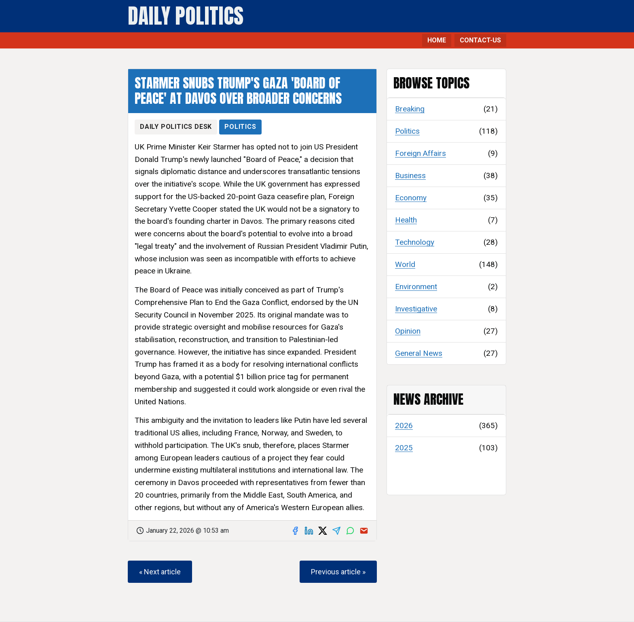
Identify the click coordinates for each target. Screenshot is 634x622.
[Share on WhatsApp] (350, 530)
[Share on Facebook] (295, 530)
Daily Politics (185, 15)
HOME (436, 40)
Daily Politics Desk (176, 126)
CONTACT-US (480, 40)
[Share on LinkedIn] (308, 530)
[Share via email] (363, 530)
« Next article (160, 571)
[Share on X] (322, 530)
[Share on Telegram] (336, 530)
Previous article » (338, 571)
